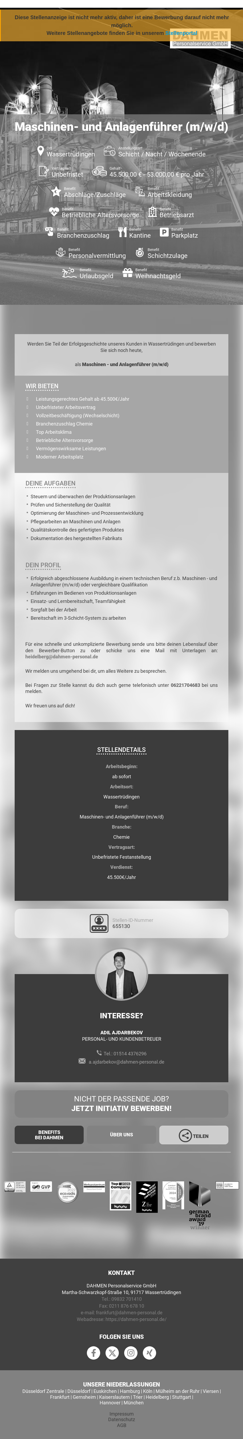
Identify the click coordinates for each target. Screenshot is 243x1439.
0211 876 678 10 (126, 1306)
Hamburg (130, 1391)
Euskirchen (105, 1391)
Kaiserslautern (114, 1397)
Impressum (122, 1414)
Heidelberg (157, 1397)
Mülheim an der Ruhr (178, 1391)
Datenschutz (121, 1419)
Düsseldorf (78, 1391)
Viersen (211, 1391)
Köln (147, 1391)
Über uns (121, 1134)
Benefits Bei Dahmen (49, 1134)
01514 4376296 (130, 1053)
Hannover (110, 1402)
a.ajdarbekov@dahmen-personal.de (126, 1062)
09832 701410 (126, 1299)
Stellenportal (181, 33)
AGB (121, 1425)
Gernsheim (84, 1397)
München (134, 1402)
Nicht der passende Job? (121, 1104)
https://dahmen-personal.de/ (136, 1319)
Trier (138, 1397)
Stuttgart (181, 1397)
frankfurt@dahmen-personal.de (129, 1312)
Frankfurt (60, 1397)
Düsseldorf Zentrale (43, 1391)
